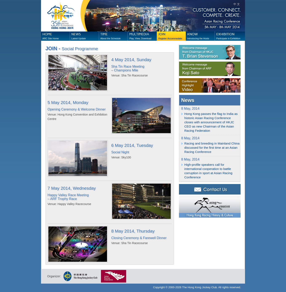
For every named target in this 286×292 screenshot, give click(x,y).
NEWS (85, 36)
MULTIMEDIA (143, 36)
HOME (56, 36)
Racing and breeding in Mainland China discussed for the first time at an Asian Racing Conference (212, 148)
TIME (114, 36)
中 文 (236, 4)
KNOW (201, 36)
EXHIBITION (230, 36)
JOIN (172, 36)
